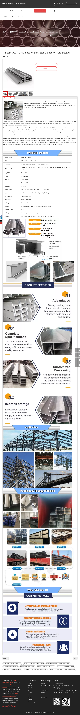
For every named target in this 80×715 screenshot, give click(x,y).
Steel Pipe (43, 683)
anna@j (56, 688)
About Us (30, 688)
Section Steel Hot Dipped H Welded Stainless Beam (35, 669)
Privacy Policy (31, 702)
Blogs (29, 697)
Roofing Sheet (44, 690)
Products (30, 685)
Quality (30, 692)
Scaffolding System (45, 685)
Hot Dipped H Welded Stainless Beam (65, 666)
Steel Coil (43, 692)
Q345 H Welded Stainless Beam (27, 666)
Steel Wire (43, 695)
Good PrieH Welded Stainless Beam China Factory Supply (62, 669)
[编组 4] (66, 702)
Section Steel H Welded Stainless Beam (12, 669)
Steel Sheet (43, 688)
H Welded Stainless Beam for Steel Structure (34, 663)
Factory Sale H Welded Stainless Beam (45, 666)
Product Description (8, 97)
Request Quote (40, 10)
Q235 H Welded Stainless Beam (11, 666)
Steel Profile (44, 697)
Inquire (46, 65)
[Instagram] (55, 5)
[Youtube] (63, 3)
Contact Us (30, 699)
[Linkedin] (57, 3)
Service (30, 690)
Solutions (30, 695)
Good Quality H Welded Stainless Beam (12, 663)
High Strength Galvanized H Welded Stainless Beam (57, 663)
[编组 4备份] (57, 701)
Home (29, 683)
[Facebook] (55, 3)
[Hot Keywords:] (76, 3)
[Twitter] (60, 3)
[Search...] (70, 3)
